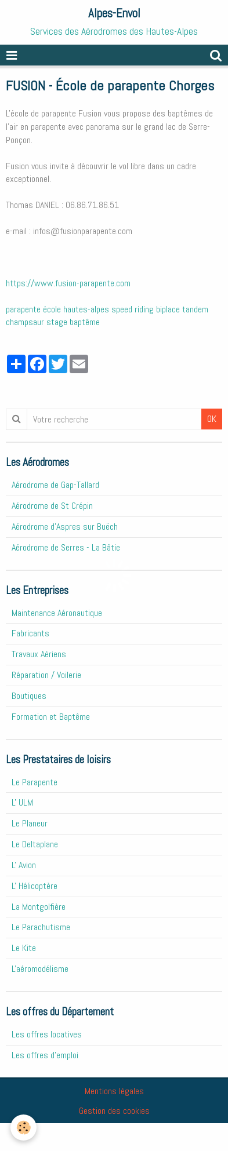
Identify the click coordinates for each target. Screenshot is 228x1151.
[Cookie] (23, 1127)
